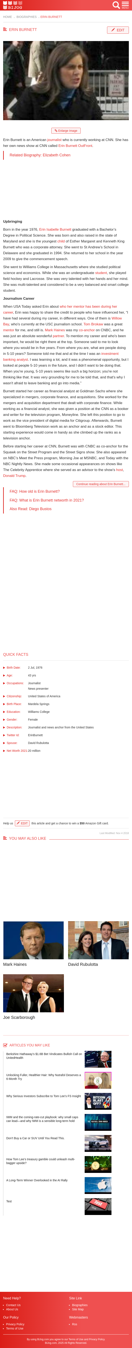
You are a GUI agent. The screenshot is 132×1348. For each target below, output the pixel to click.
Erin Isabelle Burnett (55, 230)
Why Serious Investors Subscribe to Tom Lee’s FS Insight (43, 1096)
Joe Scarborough (19, 1017)
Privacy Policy (15, 1324)
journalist (54, 140)
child (61, 241)
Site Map (78, 1309)
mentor (8, 330)
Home (7, 17)
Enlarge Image (66, 130)
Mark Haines (55, 330)
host (119, 470)
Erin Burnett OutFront (75, 146)
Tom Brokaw (93, 324)
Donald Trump (14, 476)
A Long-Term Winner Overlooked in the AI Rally (37, 1180)
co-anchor (87, 330)
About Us (12, 1309)
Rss (74, 1324)
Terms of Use (14, 1328)
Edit (120, 30)
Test (9, 1201)
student (101, 273)
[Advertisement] (66, 189)
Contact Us (13, 1305)
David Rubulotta (83, 964)
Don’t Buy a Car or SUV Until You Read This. (35, 1138)
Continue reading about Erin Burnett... (101, 484)
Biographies (26, 17)
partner (58, 336)
